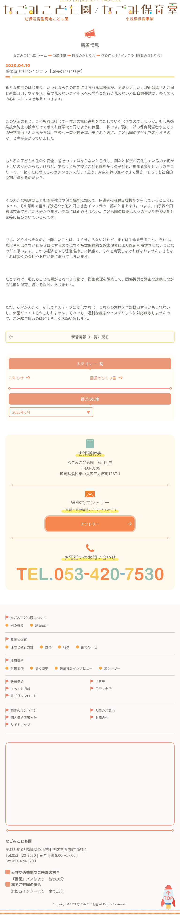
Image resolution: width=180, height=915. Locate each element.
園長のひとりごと (24, 710)
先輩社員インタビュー (76, 668)
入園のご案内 (105, 710)
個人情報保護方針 (24, 717)
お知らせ (16, 378)
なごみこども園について (29, 617)
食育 (48, 647)
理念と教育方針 (22, 647)
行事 (66, 647)
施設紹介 (41, 625)
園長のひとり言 (103, 378)
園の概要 (17, 625)
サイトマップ (20, 724)
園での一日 (89, 647)
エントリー (90, 524)
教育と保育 (19, 639)
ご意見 (100, 681)
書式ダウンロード (24, 695)
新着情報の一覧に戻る (90, 337)
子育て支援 (103, 688)
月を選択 (51, 412)
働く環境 (41, 668)
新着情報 (17, 681)
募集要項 (17, 668)
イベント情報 (20, 688)
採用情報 (17, 660)
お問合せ (101, 717)
